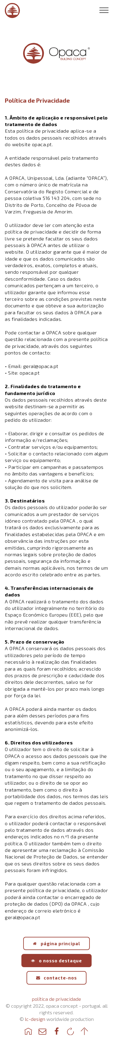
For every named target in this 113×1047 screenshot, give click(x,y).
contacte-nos (56, 977)
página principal (56, 943)
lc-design (35, 1019)
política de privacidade (56, 999)
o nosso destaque (56, 960)
